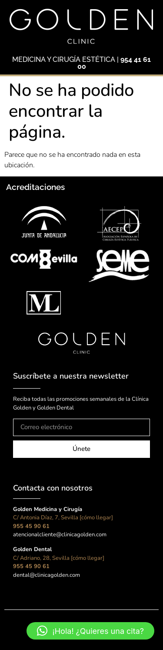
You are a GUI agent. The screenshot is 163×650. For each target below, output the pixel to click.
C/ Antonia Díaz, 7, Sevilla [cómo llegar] (63, 517)
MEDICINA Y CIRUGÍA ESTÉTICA (63, 59)
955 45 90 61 (31, 526)
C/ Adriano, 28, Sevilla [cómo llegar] (58, 558)
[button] (90, 631)
